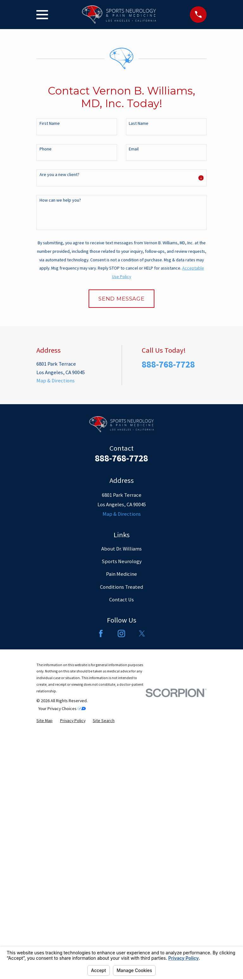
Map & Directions (55, 623)
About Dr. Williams (121, 791)
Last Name (138, 123)
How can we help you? (60, 200)
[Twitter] (142, 876)
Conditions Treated (121, 830)
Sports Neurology (122, 804)
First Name (50, 123)
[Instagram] (121, 876)
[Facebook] (100, 876)
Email (134, 149)
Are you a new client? (59, 174)
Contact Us (121, 842)
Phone (46, 149)
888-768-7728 (168, 607)
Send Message (121, 298)
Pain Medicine (121, 817)
